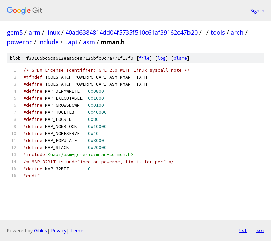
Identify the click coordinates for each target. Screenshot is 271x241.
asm (89, 42)
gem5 (15, 32)
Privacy (58, 230)
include (48, 42)
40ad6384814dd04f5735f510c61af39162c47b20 (131, 32)
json (259, 230)
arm (34, 32)
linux (53, 32)
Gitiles (40, 230)
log (162, 58)
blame (180, 58)
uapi (70, 42)
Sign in (257, 10)
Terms (77, 230)
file (144, 58)
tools (217, 32)
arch (237, 32)
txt (243, 230)
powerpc (19, 42)
